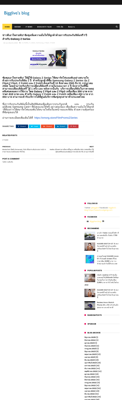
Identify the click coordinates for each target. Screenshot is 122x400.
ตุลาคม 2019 (89, 293)
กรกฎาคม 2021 (90, 248)
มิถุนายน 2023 (90, 183)
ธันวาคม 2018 (89, 322)
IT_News (32, 44)
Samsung (39, 44)
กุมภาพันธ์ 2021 (90, 262)
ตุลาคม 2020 (89, 268)
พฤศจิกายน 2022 (90, 203)
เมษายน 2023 (89, 189)
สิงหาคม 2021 (89, 245)
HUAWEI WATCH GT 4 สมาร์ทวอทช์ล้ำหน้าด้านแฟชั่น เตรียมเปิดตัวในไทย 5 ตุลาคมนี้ (108, 79)
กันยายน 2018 (89, 327)
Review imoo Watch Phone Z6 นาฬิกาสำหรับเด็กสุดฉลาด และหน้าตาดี (107, 136)
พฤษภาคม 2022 (90, 220)
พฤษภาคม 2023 (90, 186)
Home (7, 27)
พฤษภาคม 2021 (90, 254)
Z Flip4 (46, 44)
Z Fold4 (52, 44)
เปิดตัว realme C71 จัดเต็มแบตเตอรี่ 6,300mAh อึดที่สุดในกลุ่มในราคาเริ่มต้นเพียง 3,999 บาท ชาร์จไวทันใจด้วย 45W (101, 111)
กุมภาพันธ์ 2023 (90, 194)
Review (18, 27)
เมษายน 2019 (89, 310)
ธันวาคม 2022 (90, 200)
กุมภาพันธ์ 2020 (90, 282)
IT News (28, 27)
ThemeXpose (15, 397)
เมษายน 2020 (89, 276)
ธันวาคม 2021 (89, 234)
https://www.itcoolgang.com (100, 42)
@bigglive (95, 39)
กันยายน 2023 (89, 177)
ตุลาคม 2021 (89, 240)
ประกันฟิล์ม (24, 44)
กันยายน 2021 (89, 242)
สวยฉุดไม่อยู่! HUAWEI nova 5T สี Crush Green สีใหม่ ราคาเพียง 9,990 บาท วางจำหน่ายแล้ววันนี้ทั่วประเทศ (107, 91)
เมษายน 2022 (89, 223)
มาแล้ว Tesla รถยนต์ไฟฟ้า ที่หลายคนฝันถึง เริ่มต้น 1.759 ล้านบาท (108, 67)
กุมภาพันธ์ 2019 (90, 316)
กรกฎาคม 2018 (90, 330)
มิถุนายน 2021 (89, 251)
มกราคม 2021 (89, 265)
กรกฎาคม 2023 (90, 180)
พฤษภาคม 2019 (90, 307)
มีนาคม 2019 (89, 313)
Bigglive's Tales (44, 27)
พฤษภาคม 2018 (90, 333)
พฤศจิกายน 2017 (90, 342)
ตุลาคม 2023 (89, 174)
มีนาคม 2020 (89, 279)
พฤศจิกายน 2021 (90, 237)
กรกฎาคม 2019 (90, 302)
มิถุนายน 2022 (90, 217)
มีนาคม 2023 (89, 191)
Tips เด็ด (60, 27)
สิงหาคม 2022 (89, 211)
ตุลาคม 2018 (89, 324)
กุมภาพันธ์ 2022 (90, 228)
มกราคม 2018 (89, 339)
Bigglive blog (95, 53)
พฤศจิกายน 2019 (90, 290)
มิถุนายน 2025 (90, 169)
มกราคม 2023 (89, 197)
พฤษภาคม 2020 (90, 274)
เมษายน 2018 (89, 336)
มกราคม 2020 (89, 285)
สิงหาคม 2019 (89, 299)
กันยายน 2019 (89, 296)
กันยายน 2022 (89, 208)
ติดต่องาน (71, 27)
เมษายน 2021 (89, 257)
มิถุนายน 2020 (90, 271)
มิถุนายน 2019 (89, 305)
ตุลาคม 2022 (89, 206)
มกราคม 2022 (89, 231)
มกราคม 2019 (89, 319)
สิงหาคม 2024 (89, 172)
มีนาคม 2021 (89, 259)
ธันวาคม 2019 (89, 288)
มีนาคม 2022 (89, 225)
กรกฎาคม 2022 (90, 214)
